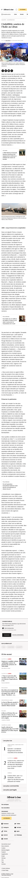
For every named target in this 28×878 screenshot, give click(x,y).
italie (3, 647)
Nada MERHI (8, 40)
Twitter (18, 823)
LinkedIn (6, 838)
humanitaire (10, 647)
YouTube (19, 827)
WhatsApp (19, 835)
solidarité (19, 647)
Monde (22, 14)
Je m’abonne (22, 9)
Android (5, 835)
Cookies (3, 848)
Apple (17, 831)
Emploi (3, 856)
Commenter (6, 635)
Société (3, 20)
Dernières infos (6, 14)
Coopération (10, 20)
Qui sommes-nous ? (6, 844)
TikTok (5, 831)
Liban (15, 14)
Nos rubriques (5, 804)
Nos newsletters (5, 807)
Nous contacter (5, 846)
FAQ (2, 860)
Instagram (6, 827)
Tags (2, 862)
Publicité (3, 852)
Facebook (6, 823)
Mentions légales (5, 850)
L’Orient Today (4, 870)
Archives (3, 864)
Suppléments (4, 854)
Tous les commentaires (17, 634)
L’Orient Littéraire (5, 868)
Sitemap (3, 858)
